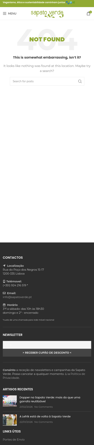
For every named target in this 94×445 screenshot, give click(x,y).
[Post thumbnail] (10, 402)
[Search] (47, 81)
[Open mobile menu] (9, 13)
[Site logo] (47, 13)
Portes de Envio (14, 439)
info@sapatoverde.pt (17, 297)
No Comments (43, 406)
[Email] (47, 345)
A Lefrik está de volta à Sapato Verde (45, 416)
